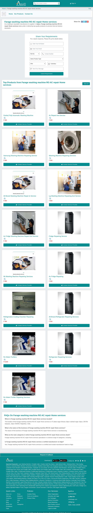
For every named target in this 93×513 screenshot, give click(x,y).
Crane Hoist (9, 475)
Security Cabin (72, 466)
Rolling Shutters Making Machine (61, 480)
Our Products (20, 12)
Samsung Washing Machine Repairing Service (20, 154)
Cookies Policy (31, 492)
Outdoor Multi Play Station (48, 462)
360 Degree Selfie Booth (59, 486)
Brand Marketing (52, 501)
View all (86, 82)
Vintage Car (82, 484)
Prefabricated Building (24, 470)
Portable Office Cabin (11, 470)
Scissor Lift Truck (48, 466)
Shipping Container (63, 470)
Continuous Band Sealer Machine (62, 479)
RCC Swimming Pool (22, 484)
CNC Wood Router (53, 471)
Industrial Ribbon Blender (18, 464)
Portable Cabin (36, 462)
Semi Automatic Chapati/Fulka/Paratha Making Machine (38, 482)
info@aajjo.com (72, 498)
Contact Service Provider (24, 122)
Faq (90, 7)
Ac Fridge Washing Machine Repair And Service (20, 235)
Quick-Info (9, 503)
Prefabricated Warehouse (38, 470)
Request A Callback (46, 453)
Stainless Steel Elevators (60, 466)
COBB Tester (26, 475)
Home (4, 7)
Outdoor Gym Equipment (51, 484)
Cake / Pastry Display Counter (73, 475)
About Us (8, 492)
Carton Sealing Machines (70, 464)
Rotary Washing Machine (13, 473)
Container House (73, 470)
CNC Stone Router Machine (78, 471)
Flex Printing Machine (65, 471)
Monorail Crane (17, 475)
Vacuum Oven (82, 470)
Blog (7, 501)
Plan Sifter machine (74, 477)
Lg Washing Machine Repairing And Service (65, 194)
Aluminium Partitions (31, 464)
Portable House (81, 466)
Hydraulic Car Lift (37, 466)
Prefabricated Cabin (77, 468)
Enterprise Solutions (53, 505)
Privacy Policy (31, 496)
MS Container (67, 468)
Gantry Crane (80, 473)
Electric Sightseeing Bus (65, 484)
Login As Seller (52, 507)
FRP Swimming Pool (72, 482)
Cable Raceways (14, 479)
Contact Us (30, 12)
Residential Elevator (27, 466)
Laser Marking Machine (24, 462)
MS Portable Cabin (46, 468)
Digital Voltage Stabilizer (43, 473)
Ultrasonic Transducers (45, 479)
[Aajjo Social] (76, 459)
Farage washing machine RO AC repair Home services (24, 7)
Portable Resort (36, 468)
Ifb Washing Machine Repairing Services (18, 275)
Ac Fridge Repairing (56, 275)
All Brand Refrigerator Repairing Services (64, 315)
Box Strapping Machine (57, 464)
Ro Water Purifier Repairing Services (16, 396)
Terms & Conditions (32, 494)
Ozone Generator (41, 486)
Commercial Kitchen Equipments (59, 477)
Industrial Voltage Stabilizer (28, 473)
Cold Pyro (49, 486)
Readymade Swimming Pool (36, 484)
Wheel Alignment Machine (16, 482)
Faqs (7, 507)
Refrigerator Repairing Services (60, 355)
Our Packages (52, 496)
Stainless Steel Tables (44, 464)
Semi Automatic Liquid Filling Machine (22, 480)
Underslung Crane (71, 473)
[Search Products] (34, 2)
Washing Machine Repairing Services (62, 154)
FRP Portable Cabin (57, 468)
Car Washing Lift (75, 480)
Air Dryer (35, 480)
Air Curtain (47, 477)
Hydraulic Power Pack (41, 471)
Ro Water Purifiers (10, 355)
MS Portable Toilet (26, 468)
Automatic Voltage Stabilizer (57, 473)
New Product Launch (54, 503)
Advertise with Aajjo (53, 494)
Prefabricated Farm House (13, 468)
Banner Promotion (53, 498)
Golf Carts (75, 484)
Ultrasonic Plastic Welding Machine (29, 479)
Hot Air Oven (10, 471)
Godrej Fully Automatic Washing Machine (18, 114)
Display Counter (82, 464)
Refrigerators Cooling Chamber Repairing (18, 315)
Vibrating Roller (71, 462)
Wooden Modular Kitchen (45, 480)
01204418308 (72, 492)
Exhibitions (9, 505)
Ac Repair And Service (57, 114)
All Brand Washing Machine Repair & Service (19, 194)
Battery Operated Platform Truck (14, 486)
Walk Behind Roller (61, 462)
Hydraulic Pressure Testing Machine (53, 475)
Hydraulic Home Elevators (14, 466)
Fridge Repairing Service (58, 235)
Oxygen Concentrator (30, 486)
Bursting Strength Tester (37, 475)
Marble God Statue (33, 477)
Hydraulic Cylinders (29, 471)
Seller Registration (53, 492)
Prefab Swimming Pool (60, 482)
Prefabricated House (51, 470)
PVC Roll (41, 477)
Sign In (73, 2)
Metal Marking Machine (20, 477)
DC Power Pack (18, 471)
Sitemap (8, 494)
